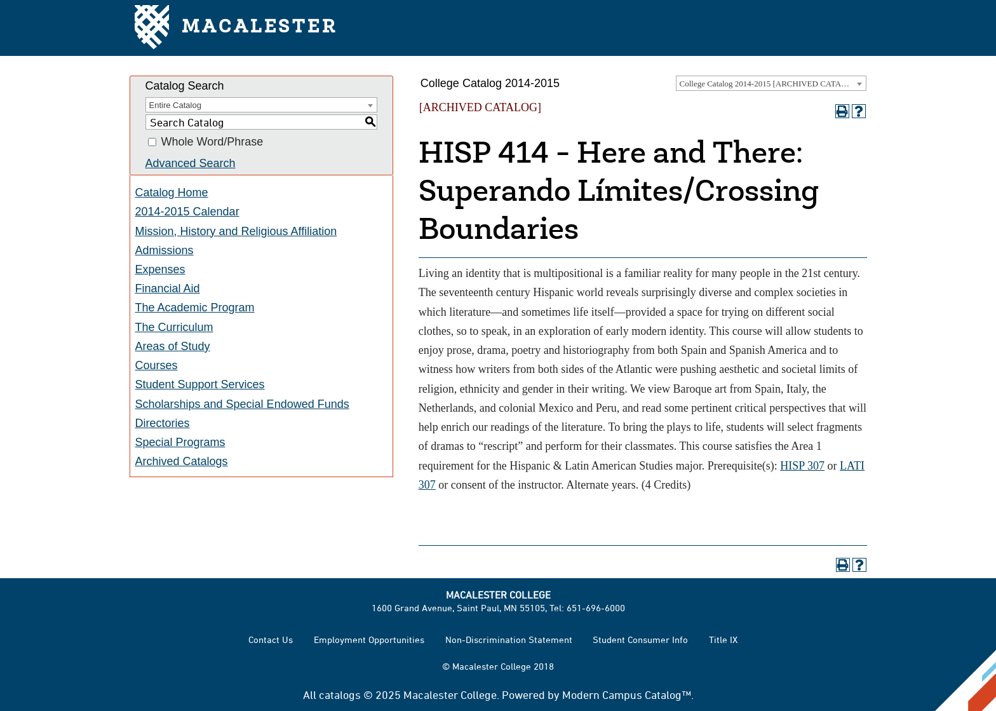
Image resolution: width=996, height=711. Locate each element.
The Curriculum (174, 327)
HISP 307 (802, 465)
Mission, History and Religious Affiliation (236, 231)
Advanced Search (190, 163)
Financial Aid (167, 288)
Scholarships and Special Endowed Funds (242, 404)
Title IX (723, 639)
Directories (162, 423)
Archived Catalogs (181, 461)
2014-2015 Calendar (187, 211)
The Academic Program (195, 307)
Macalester (236, 28)
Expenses (160, 269)
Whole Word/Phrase (212, 142)
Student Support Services (200, 384)
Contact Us (270, 639)
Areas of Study (172, 346)
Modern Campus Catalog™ (626, 694)
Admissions (164, 250)
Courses (156, 365)
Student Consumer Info (640, 639)
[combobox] (771, 83)
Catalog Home (171, 192)
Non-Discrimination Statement (508, 639)
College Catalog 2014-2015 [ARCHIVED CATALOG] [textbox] (770, 83)
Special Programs (180, 442)
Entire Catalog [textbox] (175, 105)
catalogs (340, 694)
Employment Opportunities (369, 639)
